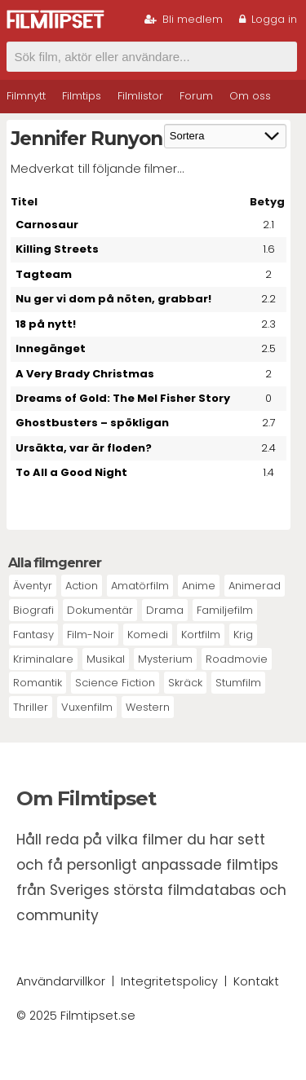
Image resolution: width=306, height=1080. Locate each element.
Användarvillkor (60, 981)
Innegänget (51, 348)
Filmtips (81, 96)
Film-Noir (90, 634)
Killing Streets (57, 249)
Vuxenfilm (87, 707)
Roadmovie (237, 659)
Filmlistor (140, 96)
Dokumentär (100, 610)
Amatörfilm (140, 585)
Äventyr (32, 585)
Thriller (30, 707)
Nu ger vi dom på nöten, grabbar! (113, 298)
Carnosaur (47, 224)
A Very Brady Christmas (85, 373)
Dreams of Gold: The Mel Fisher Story (123, 398)
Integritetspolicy (169, 981)
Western (148, 707)
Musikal (105, 659)
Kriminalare (43, 659)
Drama (165, 610)
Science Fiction (115, 682)
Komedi (147, 634)
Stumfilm (238, 682)
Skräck (185, 682)
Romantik (37, 682)
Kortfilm (200, 634)
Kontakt (256, 981)
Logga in (268, 19)
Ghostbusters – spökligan (92, 422)
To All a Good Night (71, 472)
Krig (243, 634)
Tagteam (44, 274)
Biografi (33, 610)
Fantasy (33, 634)
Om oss (250, 96)
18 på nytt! (46, 324)
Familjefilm (225, 610)
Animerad (254, 585)
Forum (196, 96)
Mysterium (165, 659)
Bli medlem (183, 19)
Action (81, 585)
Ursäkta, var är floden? (84, 448)
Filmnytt (26, 96)
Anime (198, 585)
